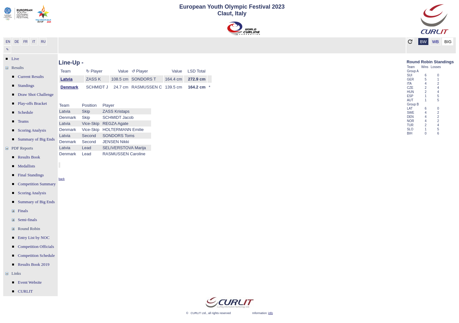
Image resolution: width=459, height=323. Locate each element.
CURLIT (25, 291)
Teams (23, 121)
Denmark (69, 87)
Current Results (31, 76)
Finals (23, 210)
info (270, 313)
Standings (26, 85)
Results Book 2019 (33, 264)
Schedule (25, 112)
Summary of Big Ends (36, 139)
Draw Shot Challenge (36, 94)
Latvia (67, 79)
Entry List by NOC (33, 237)
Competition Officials (36, 246)
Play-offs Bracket (32, 103)
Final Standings (31, 175)
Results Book (29, 157)
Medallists (26, 166)
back (62, 179)
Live (15, 58)
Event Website (30, 282)
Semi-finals (27, 219)
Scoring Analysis (32, 130)
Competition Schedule (36, 255)
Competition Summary (37, 183)
